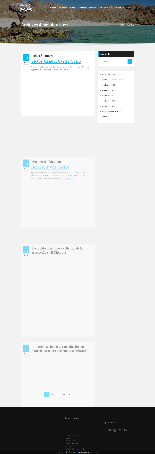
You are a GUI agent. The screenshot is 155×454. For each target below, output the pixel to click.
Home (115, 25)
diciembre (130, 25)
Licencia (56, 7)
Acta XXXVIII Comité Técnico (112, 80)
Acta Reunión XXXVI (109, 101)
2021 (122, 25)
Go (130, 61)
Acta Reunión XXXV (109, 95)
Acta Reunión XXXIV (109, 90)
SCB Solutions (93, 452)
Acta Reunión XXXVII (109, 106)
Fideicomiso (65, 7)
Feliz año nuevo (43, 56)
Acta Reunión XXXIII (109, 85)
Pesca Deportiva (108, 7)
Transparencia (123, 7)
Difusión (76, 7)
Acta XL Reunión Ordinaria (111, 111)
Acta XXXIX (105, 117)
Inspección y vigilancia (90, 7)
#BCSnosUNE (65, 70)
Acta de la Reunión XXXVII (111, 74)
